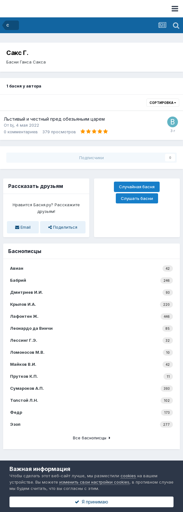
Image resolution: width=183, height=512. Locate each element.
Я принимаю (91, 501)
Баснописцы (24, 251)
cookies (128, 475)
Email (23, 227)
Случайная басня (137, 186)
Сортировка (163, 103)
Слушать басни (137, 198)
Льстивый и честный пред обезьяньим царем (54, 119)
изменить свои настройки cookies (94, 482)
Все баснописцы (91, 437)
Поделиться (62, 227)
